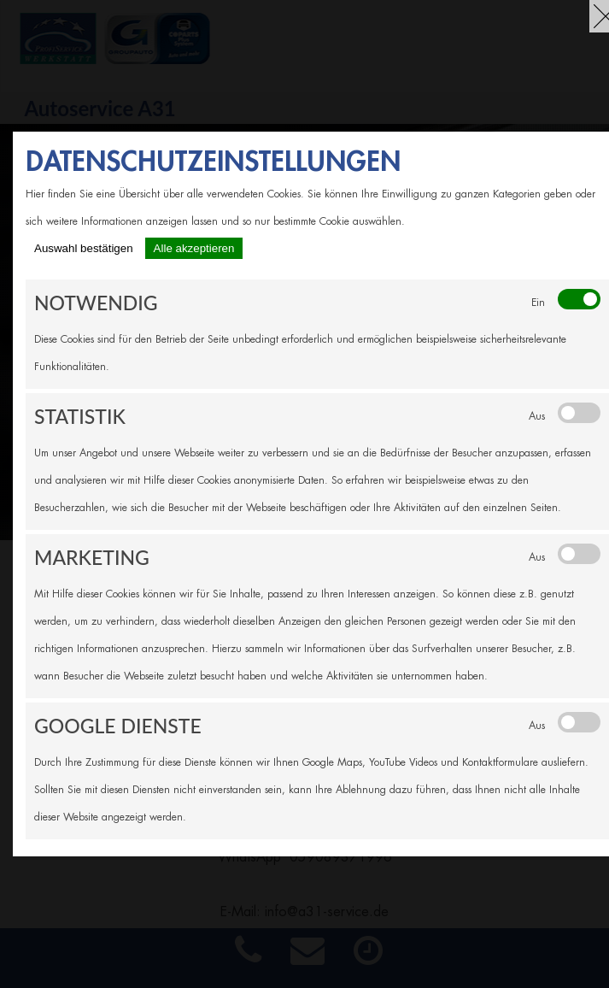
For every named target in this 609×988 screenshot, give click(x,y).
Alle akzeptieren (194, 248)
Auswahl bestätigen (83, 248)
